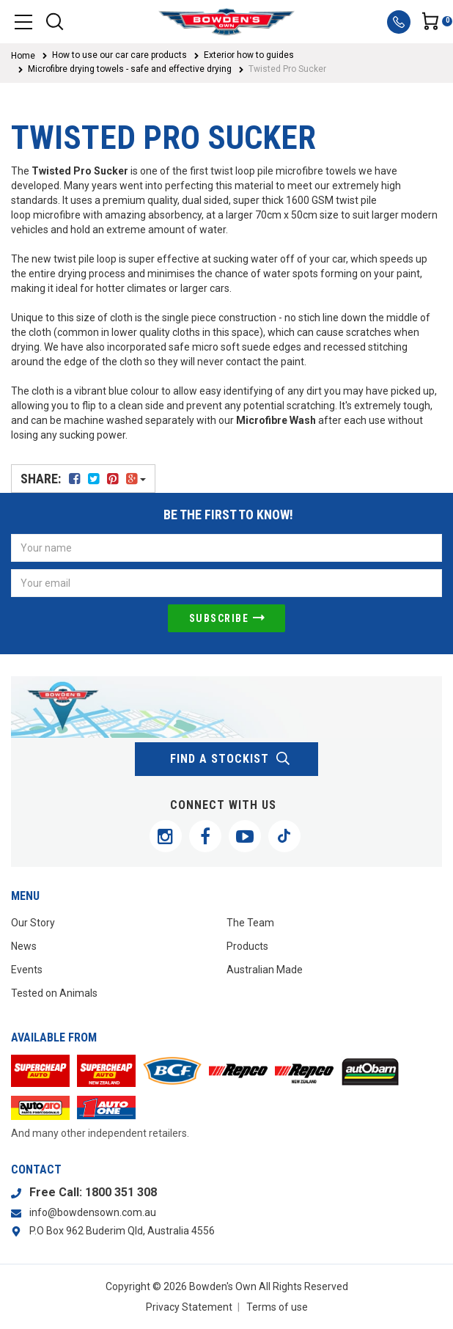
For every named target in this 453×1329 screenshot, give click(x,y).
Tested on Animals (54, 993)
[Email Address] (226, 583)
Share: (83, 478)
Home (23, 56)
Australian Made (264, 969)
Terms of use (277, 1307)
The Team (250, 923)
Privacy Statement (189, 1307)
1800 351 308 (121, 1192)
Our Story (33, 923)
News (24, 946)
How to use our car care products (119, 55)
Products (247, 946)
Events (27, 969)
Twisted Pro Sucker (287, 69)
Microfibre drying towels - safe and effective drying (130, 69)
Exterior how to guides (249, 55)
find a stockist (230, 759)
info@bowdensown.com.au (92, 1212)
